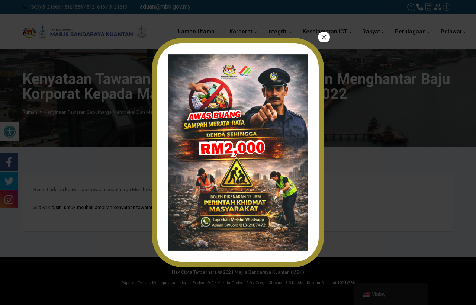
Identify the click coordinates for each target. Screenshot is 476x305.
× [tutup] (324, 37)
